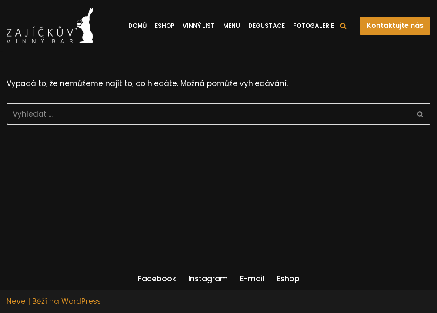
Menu (231, 26)
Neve (16, 301)
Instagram (208, 278)
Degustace (266, 26)
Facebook (157, 278)
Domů (137, 26)
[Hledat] (343, 26)
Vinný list (199, 26)
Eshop (164, 26)
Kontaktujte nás (395, 25)
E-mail (252, 278)
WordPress (81, 301)
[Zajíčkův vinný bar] (50, 25)
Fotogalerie (313, 26)
